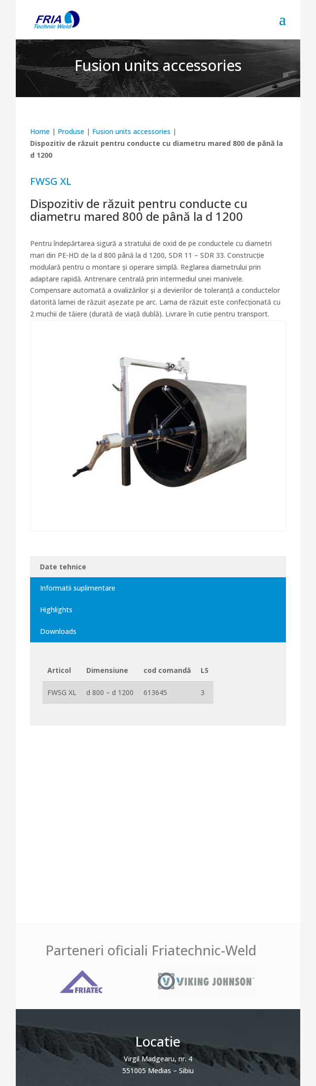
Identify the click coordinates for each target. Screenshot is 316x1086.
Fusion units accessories (131, 131)
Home (40, 131)
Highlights (56, 609)
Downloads (58, 631)
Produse (71, 131)
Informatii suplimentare (77, 588)
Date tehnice (63, 566)
